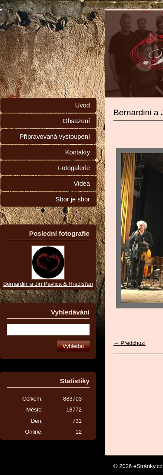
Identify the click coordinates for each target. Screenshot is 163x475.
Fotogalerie (74, 167)
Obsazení (76, 120)
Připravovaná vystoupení (55, 136)
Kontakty (77, 152)
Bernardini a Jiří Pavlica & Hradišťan (48, 284)
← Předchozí (129, 343)
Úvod (82, 105)
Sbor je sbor (73, 199)
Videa (82, 183)
